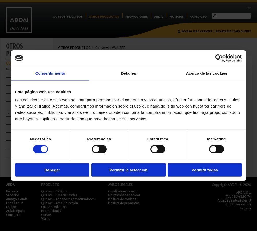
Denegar (52, 170)
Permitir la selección (128, 170)
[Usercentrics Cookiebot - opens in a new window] (219, 58)
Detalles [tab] (128, 73)
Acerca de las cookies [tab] (207, 73)
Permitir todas (205, 170)
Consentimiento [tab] (50, 73)
